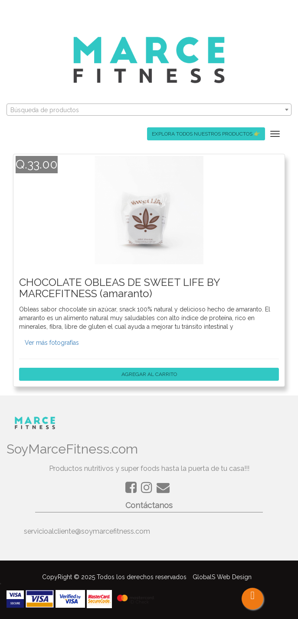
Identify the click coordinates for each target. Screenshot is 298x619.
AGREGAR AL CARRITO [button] (149, 374)
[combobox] (149, 110)
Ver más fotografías (52, 342)
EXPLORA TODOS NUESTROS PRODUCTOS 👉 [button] (206, 134)
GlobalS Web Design (222, 577)
